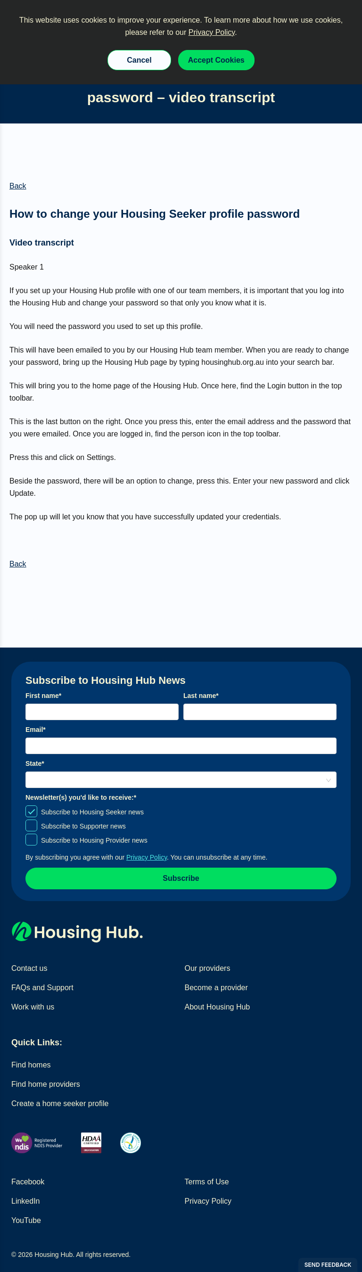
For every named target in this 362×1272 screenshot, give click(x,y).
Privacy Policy (212, 32)
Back (17, 186)
